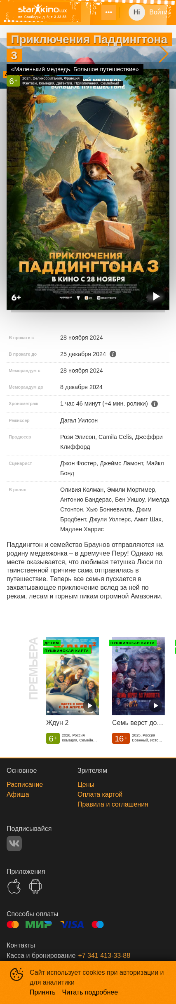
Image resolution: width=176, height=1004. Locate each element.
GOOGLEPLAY (35, 886)
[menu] (104, 12)
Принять (43, 992)
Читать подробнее (90, 992)
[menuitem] (108, 12)
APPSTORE (14, 886)
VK (14, 843)
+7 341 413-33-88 (104, 955)
